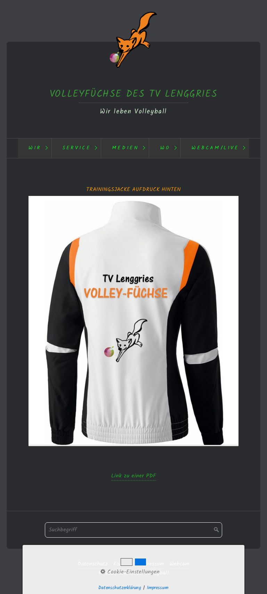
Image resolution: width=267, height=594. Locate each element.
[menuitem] (34, 148)
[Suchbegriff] (133, 530)
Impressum (151, 564)
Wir (35, 148)
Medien (125, 148)
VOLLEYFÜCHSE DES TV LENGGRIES (133, 94)
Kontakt (122, 564)
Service (76, 148)
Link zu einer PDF (133, 476)
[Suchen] (216, 530)
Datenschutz (93, 564)
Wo (165, 148)
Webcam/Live (215, 148)
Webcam (179, 564)
